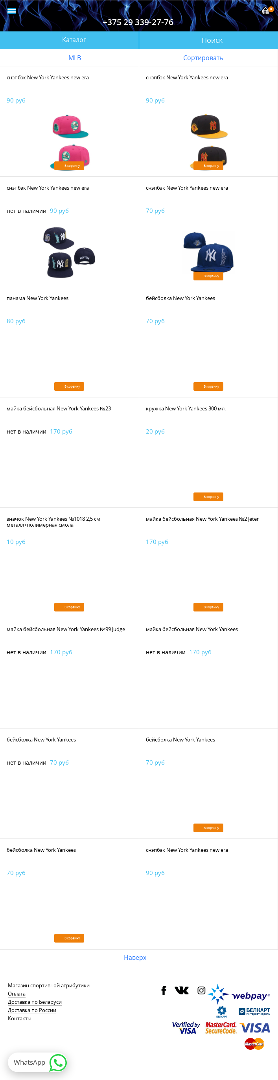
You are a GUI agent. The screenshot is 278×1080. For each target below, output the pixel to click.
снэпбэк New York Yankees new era (48, 77)
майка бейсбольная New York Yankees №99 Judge (66, 629)
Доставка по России (32, 1010)
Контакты (19, 1018)
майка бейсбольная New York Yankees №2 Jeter (202, 518)
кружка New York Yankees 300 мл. (186, 408)
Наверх (135, 957)
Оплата (17, 993)
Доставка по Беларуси (35, 1001)
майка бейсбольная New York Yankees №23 (59, 408)
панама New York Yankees (37, 298)
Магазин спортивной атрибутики (49, 985)
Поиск (212, 40)
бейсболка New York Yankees (180, 298)
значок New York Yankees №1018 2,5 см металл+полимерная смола (53, 521)
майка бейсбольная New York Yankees (192, 629)
